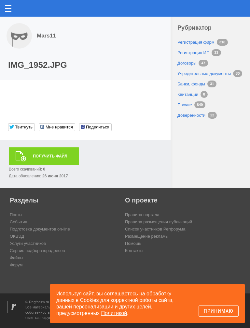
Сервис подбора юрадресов (37, 250)
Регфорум (26, 8)
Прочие (184, 104)
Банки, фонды (191, 84)
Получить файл (50, 156)
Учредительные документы (204, 73)
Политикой (114, 313)
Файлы (16, 257)
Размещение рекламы (147, 236)
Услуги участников (28, 243)
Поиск (223, 8)
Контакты (134, 250)
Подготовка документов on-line (40, 229)
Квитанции (187, 94)
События (18, 221)
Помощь (133, 243)
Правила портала (142, 214)
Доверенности (191, 115)
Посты (16, 214)
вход (237, 3)
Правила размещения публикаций (158, 221)
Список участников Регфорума (155, 229)
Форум (16, 264)
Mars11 (46, 36)
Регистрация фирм (196, 42)
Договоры (186, 63)
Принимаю (218, 311)
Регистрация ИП (193, 52)
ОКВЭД (17, 236)
